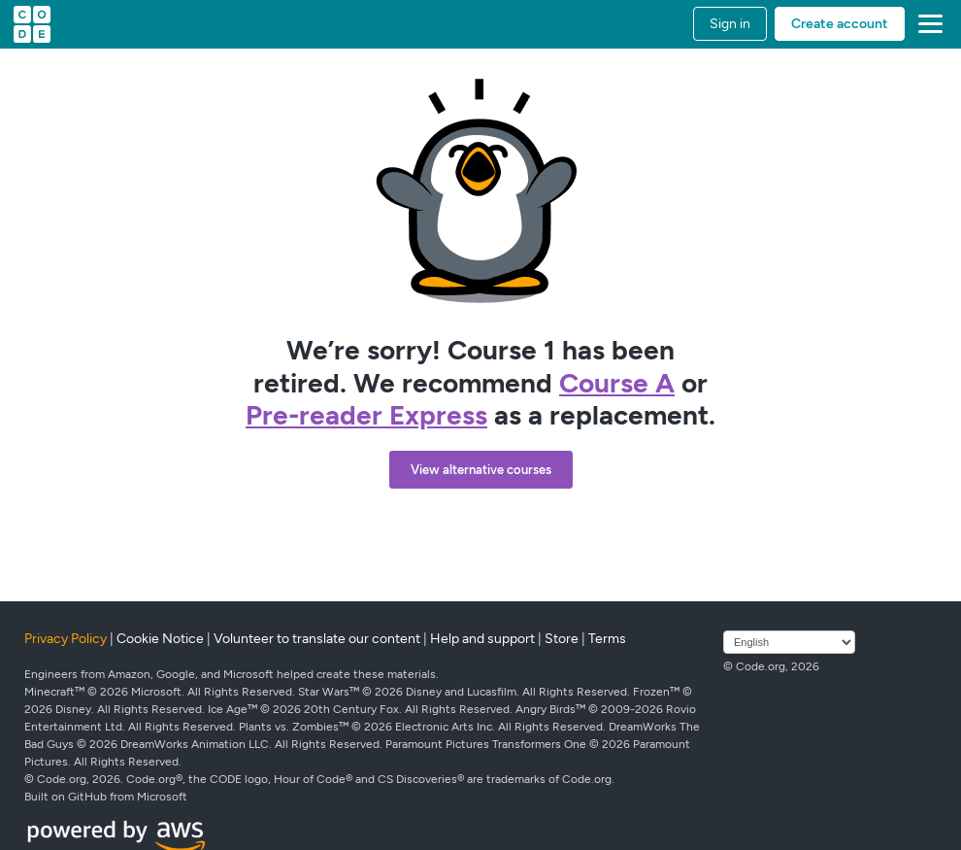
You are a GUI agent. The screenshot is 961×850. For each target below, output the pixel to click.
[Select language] (789, 642)
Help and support (482, 638)
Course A (617, 382)
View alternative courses (481, 469)
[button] (926, 24)
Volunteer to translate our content (317, 638)
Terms (607, 638)
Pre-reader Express (366, 414)
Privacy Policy (65, 638)
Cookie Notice (160, 638)
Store (562, 638)
